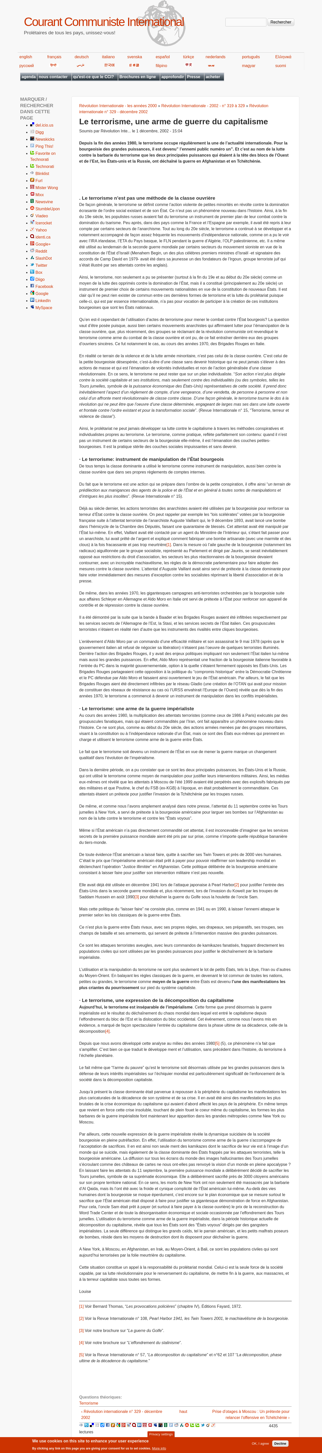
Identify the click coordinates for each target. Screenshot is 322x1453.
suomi (280, 66)
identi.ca (43, 237)
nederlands (215, 57)
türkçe (188, 57)
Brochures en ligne (137, 77)
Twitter (41, 265)
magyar (248, 66)
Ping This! (44, 146)
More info (159, 1449)
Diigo (40, 279)
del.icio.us (44, 125)
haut (183, 1411)
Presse (193, 77)
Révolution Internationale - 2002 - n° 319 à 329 (203, 106)
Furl (39, 181)
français (54, 57)
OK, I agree (260, 1444)
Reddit (41, 251)
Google (42, 293)
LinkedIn (43, 301)
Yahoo (41, 230)
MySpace (43, 308)
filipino (161, 66)
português (251, 57)
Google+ (43, 244)
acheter (213, 77)
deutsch (82, 57)
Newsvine (44, 202)
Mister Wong (46, 188)
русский (26, 66)
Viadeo (41, 216)
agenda (29, 77)
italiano (108, 57)
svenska (134, 57)
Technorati (44, 166)
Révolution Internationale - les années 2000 (118, 106)
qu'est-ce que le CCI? (93, 77)
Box (39, 272)
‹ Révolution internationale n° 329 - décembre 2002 (121, 1414)
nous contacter (53, 77)
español (163, 57)
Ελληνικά (283, 57)
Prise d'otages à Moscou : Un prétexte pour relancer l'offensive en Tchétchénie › (251, 1414)
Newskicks (45, 139)
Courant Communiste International (104, 21)
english (25, 57)
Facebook (44, 286)
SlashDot (43, 258)
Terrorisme (88, 1403)
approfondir (173, 77)
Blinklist (42, 173)
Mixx (39, 195)
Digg (39, 132)
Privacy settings (161, 1435)
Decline (280, 1444)
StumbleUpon (47, 209)
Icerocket (43, 223)
